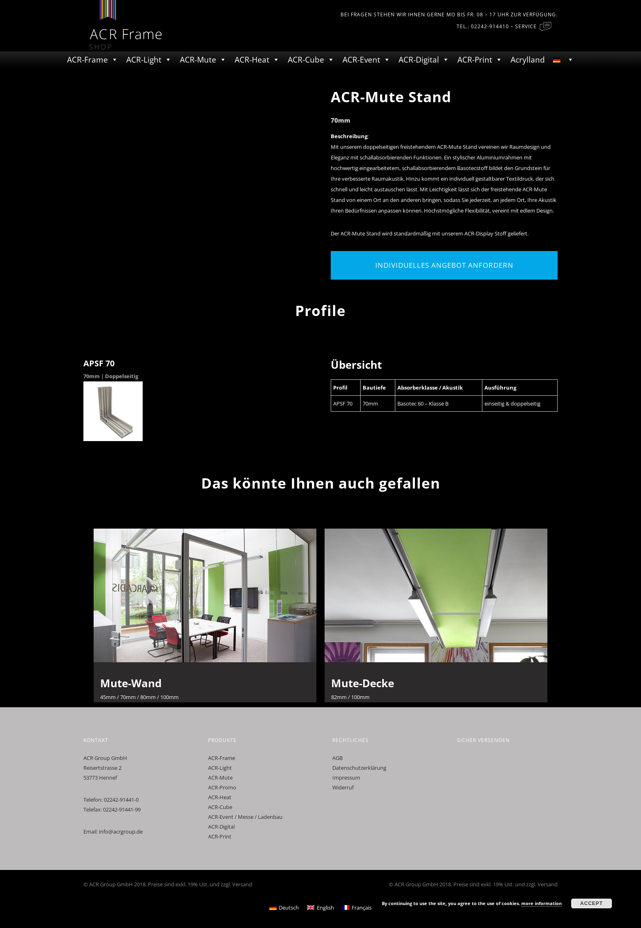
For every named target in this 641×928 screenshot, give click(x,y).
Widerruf (343, 787)
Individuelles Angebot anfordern (444, 265)
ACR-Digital (419, 59)
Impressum (346, 777)
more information (541, 903)
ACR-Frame (87, 59)
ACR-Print (474, 59)
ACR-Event (361, 59)
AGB (337, 758)
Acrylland (528, 59)
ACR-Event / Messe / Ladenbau (245, 816)
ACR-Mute (198, 59)
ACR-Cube (306, 59)
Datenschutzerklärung (359, 767)
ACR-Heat (252, 59)
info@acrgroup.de (121, 831)
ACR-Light (143, 59)
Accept (591, 903)
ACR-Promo (222, 787)
